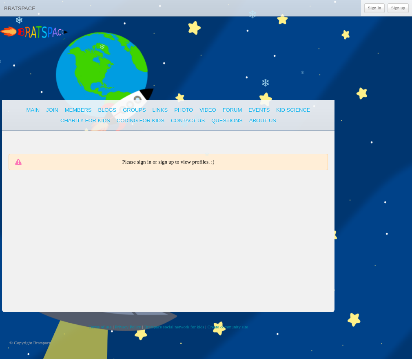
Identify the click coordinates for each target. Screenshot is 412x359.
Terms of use (100, 326)
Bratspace (19, 8)
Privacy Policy (128, 326)
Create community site (227, 326)
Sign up (398, 7)
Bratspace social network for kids (174, 326)
